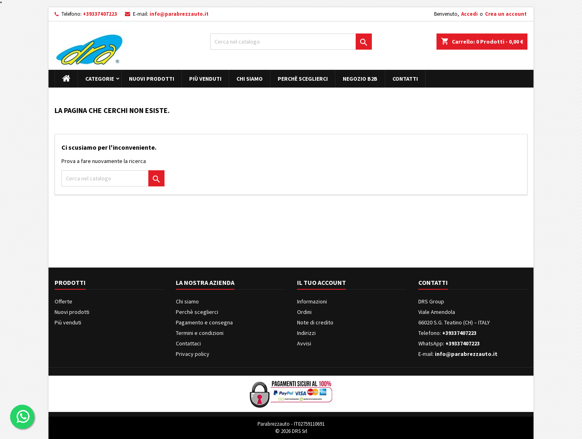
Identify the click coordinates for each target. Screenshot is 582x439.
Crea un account (506, 13)
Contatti (405, 78)
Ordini (304, 312)
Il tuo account (321, 282)
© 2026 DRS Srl (291, 431)
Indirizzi (306, 333)
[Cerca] (291, 41)
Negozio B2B (360, 78)
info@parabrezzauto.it (179, 13)
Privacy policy (192, 353)
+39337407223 (100, 13)
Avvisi (304, 343)
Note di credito (315, 322)
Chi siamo (249, 78)
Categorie (99, 78)
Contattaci (188, 343)
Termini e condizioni (200, 333)
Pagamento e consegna (204, 322)
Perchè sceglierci (303, 78)
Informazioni (312, 301)
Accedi (469, 13)
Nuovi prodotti (151, 78)
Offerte (63, 301)
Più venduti (205, 78)
